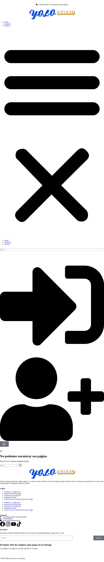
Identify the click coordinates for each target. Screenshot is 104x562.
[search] (52, 250)
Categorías (7, 24)
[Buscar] (20, 465)
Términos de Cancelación (12, 495)
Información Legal (10, 497)
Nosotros (7, 26)
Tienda (6, 22)
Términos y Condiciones (12, 492)
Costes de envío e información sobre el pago (18, 499)
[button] (52, 133)
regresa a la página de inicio (20, 461)
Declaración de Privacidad (12, 494)
